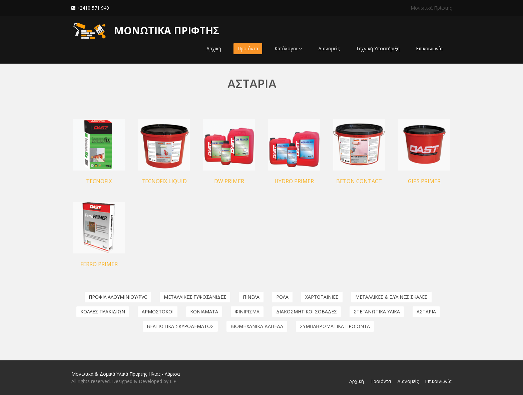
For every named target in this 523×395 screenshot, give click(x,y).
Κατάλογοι (288, 48)
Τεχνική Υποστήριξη (378, 48)
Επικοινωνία (429, 48)
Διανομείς (329, 48)
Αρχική (213, 48)
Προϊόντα (247, 48)
